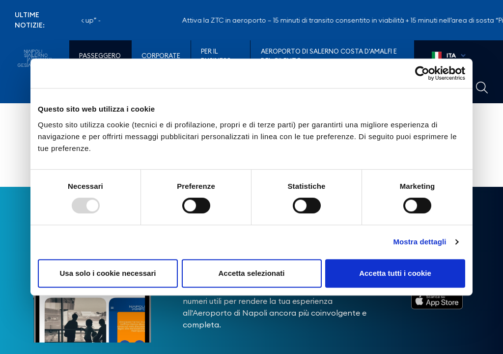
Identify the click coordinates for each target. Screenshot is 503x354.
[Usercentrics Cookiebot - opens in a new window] (422, 73)
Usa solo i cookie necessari (108, 273)
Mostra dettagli (419, 241)
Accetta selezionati (251, 273)
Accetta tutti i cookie (395, 273)
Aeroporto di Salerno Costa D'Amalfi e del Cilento (329, 56)
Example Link (482, 87)
